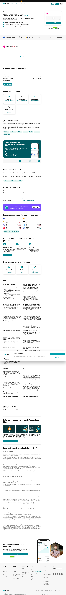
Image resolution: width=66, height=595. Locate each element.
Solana (7, 224)
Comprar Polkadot (8, 84)
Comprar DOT (53, 22)
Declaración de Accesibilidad (46, 582)
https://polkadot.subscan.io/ (28, 200)
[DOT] (53, 19)
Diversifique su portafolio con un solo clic (22, 272)
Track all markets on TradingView (22, 66)
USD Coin (27, 227)
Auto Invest (15, 571)
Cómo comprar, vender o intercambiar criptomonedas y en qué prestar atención (9, 435)
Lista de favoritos (16, 578)
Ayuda (32, 574)
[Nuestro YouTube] (56, 574)
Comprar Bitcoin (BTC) (24, 568)
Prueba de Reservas (34, 569)
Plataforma (5, 571)
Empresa (32, 568)
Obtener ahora (36, 207)
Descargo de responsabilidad (46, 584)
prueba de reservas (21, 151)
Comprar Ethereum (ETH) (25, 570)
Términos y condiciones (46, 568)
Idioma (54, 566)
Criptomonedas (6, 574)
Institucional (5, 569)
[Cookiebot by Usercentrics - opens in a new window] (6, 593)
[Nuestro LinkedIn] (58, 574)
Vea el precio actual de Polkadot (22, 100)
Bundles (14, 568)
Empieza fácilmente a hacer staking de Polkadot (35, 101)
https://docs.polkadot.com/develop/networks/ (31, 197)
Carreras (36, 571)
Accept (57, 587)
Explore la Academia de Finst (10, 440)
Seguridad (5, 576)
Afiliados (32, 576)
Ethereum (27, 221)
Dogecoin (7, 221)
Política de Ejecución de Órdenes (47, 579)
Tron (6, 227)
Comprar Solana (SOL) (24, 576)
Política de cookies (47, 576)
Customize (57, 591)
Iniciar (52, 3)
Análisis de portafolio (16, 576)
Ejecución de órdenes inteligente (16, 575)
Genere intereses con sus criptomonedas (9, 272)
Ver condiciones (20, 208)
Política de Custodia (47, 577)
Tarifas (4, 573)
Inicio (4, 568)
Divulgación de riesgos (46, 570)
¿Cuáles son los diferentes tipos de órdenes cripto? (34, 435)
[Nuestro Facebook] (62, 574)
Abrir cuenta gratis (15, 553)
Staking (14, 569)
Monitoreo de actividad (15, 580)
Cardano (7, 217)
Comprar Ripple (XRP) (25, 572)
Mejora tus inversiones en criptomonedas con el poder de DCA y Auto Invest (22, 435)
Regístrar (57, 3)
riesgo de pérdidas (59, 37)
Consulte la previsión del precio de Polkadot (9, 112)
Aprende (32, 579)
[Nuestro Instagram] (60, 574)
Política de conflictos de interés (47, 572)
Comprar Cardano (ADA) (25, 574)
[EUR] (53, 17)
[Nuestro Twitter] (53, 574)
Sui (26, 224)
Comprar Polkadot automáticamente (35, 272)
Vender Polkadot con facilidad (9, 100)
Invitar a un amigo (34, 573)
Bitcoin (27, 217)
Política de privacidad (47, 574)
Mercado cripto (15, 573)
